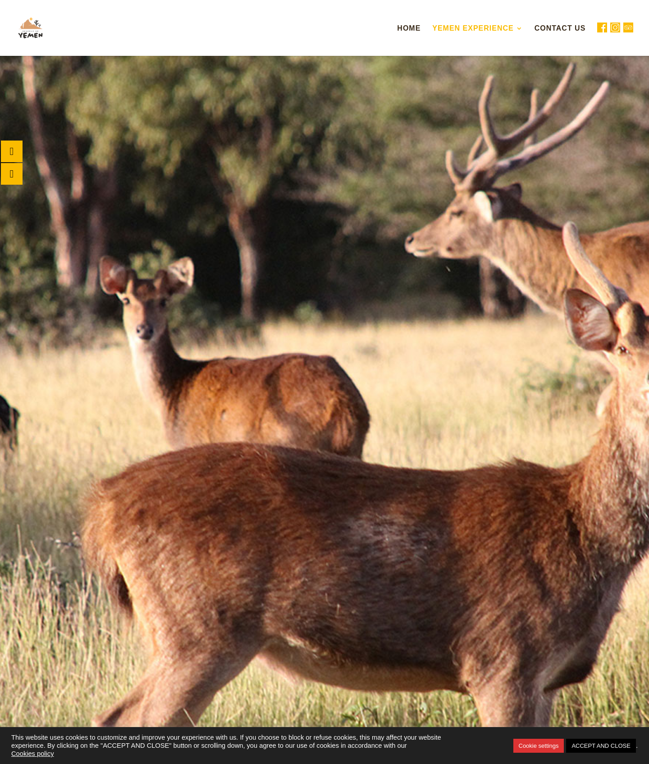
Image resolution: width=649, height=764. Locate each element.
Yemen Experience (472, 28)
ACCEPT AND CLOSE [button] (601, 745)
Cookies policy (32, 753)
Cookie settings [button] (539, 745)
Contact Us (560, 28)
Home (408, 28)
